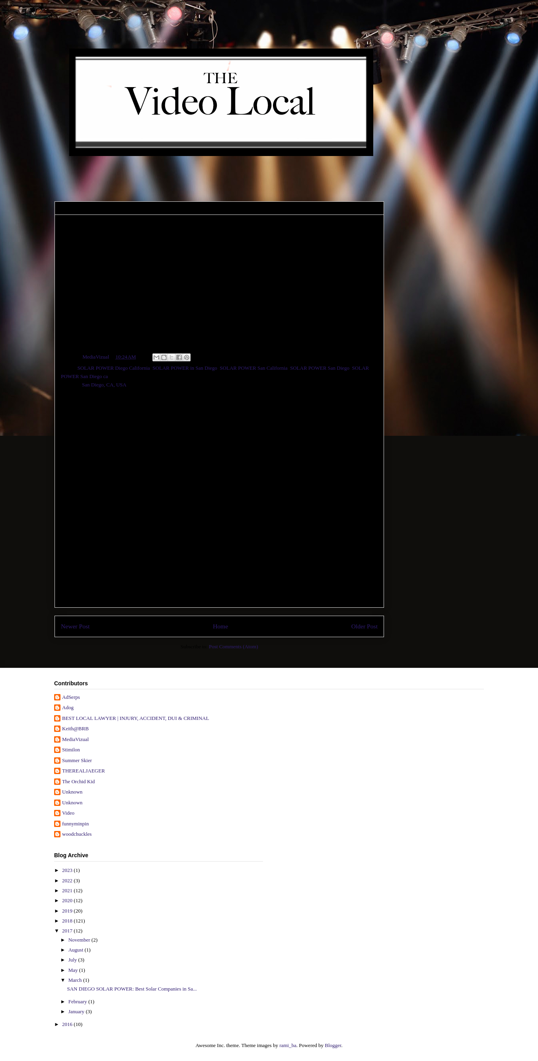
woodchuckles (77, 834)
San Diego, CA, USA (104, 385)
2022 (68, 881)
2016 (68, 1024)
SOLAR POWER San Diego (319, 368)
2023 (68, 870)
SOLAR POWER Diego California (114, 368)
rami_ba (287, 1045)
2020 (68, 900)
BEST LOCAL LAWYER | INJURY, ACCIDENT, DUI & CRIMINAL (135, 718)
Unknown (72, 792)
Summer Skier (77, 760)
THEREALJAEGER (83, 771)
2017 (68, 931)
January (77, 1011)
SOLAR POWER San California (253, 368)
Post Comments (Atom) (233, 646)
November (80, 940)
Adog (68, 707)
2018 (68, 921)
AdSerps (71, 697)
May (73, 970)
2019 (68, 911)
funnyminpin (75, 824)
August (76, 950)
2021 (68, 890)
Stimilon (71, 750)
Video (68, 813)
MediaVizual (75, 739)
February (78, 1001)
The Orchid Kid (78, 781)
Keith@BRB (75, 728)
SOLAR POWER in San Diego (184, 368)
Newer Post (75, 626)
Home (220, 626)
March (75, 980)
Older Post (364, 626)
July (73, 960)
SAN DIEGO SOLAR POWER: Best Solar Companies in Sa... (132, 989)
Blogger (333, 1045)
